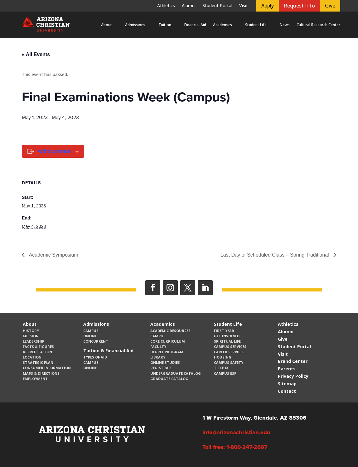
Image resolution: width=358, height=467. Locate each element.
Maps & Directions (41, 373)
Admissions (135, 24)
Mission (31, 336)
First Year (224, 330)
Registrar (160, 367)
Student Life (256, 24)
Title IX (221, 367)
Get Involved (226, 336)
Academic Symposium (53, 255)
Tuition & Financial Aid (108, 351)
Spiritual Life (227, 341)
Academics (222, 24)
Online (90, 336)
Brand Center (292, 361)
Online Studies (165, 362)
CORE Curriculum (167, 341)
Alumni (189, 5)
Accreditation (37, 351)
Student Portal (217, 5)
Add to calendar (54, 151)
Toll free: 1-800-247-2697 (234, 447)
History (31, 330)
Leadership (33, 341)
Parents (287, 369)
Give (330, 5)
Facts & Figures (38, 346)
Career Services (229, 351)
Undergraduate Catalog (175, 373)
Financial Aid (195, 24)
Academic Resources (170, 330)
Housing (222, 357)
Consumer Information (47, 367)
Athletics (166, 5)
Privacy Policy (293, 376)
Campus (91, 330)
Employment (35, 378)
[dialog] (339, 448)
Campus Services (230, 346)
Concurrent (95, 341)
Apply (267, 5)
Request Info (299, 5)
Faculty (158, 346)
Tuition (164, 24)
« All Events (36, 54)
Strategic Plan (38, 362)
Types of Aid (95, 357)
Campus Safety (228, 362)
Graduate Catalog (169, 378)
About (106, 24)
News (285, 24)
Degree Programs (168, 351)
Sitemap (287, 384)
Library (157, 357)
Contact (287, 391)
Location (32, 357)
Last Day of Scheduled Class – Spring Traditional (275, 255)
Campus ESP (225, 373)
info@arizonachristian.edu (236, 432)
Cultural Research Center (318, 24)
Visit (243, 5)
